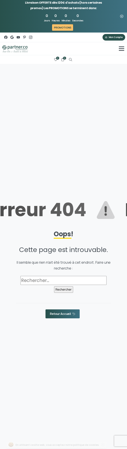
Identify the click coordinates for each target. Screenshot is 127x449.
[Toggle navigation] (121, 49)
